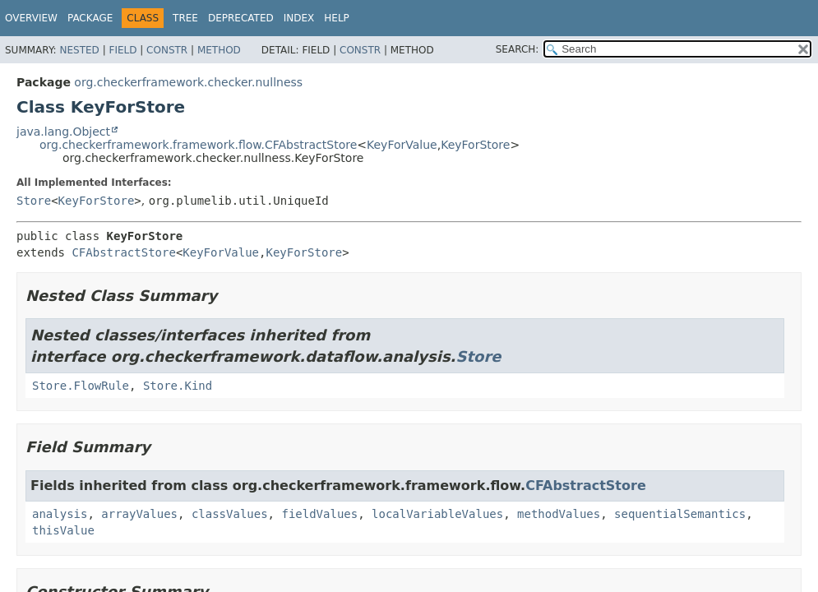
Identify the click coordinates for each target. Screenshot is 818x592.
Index (299, 18)
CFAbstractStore (123, 252)
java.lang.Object (63, 131)
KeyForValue (402, 144)
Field (122, 50)
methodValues (558, 513)
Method (219, 50)
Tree (185, 18)
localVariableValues (437, 513)
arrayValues (139, 513)
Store (33, 200)
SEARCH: (517, 49)
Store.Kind (177, 385)
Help (336, 18)
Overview (31, 18)
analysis (59, 513)
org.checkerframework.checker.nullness (188, 82)
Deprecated (241, 18)
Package (90, 18)
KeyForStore (475, 144)
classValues (230, 513)
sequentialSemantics (680, 513)
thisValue (63, 530)
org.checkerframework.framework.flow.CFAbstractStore (198, 144)
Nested (79, 50)
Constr (166, 50)
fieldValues (319, 513)
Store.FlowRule (80, 385)
